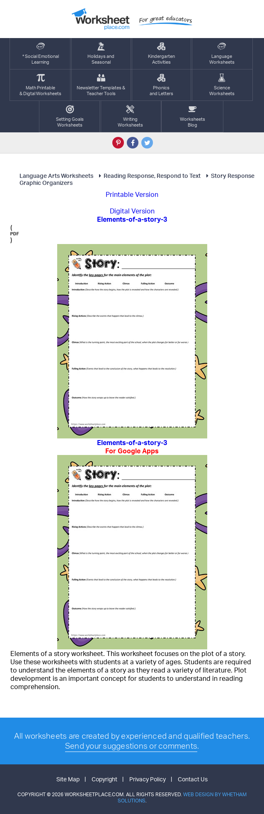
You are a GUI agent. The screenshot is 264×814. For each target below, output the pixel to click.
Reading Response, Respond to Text (148, 175)
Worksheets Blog (192, 116)
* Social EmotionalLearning (40, 53)
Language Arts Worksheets (56, 175)
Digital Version (132, 211)
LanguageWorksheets (222, 53)
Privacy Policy (147, 779)
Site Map (68, 779)
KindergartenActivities (161, 53)
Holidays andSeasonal (100, 53)
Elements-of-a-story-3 (132, 446)
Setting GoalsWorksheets (70, 116)
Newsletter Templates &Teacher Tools (101, 85)
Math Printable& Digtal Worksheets (40, 85)
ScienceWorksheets (222, 85)
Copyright (104, 779)
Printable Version (132, 194)
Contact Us (193, 779)
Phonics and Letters (161, 85)
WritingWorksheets (130, 116)
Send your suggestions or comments (131, 746)
